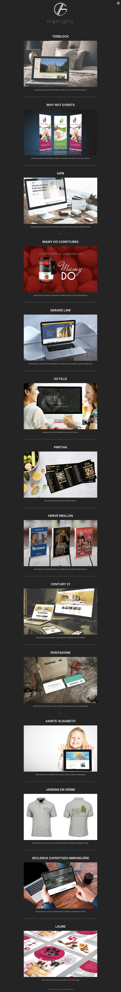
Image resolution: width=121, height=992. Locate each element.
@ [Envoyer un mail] (118, 3)
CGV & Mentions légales (60, 989)
